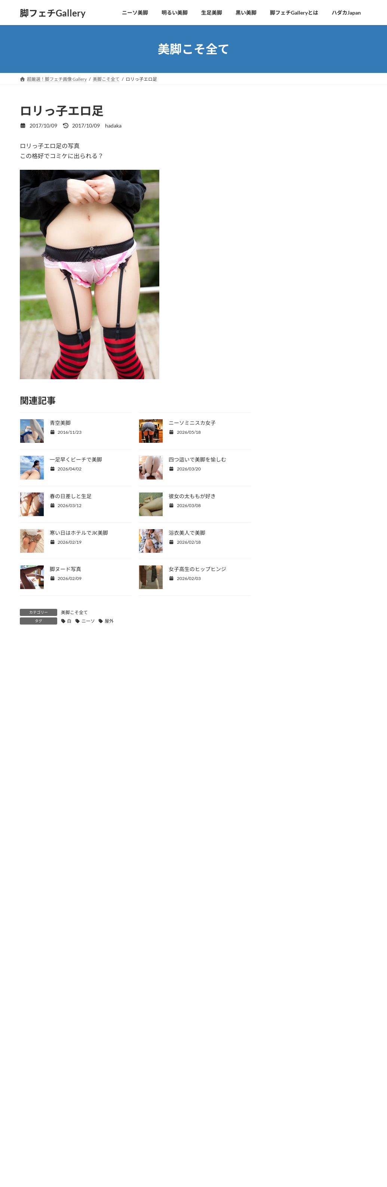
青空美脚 (60, 423)
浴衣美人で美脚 (187, 533)
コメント (35, 687)
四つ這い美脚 (291, 123)
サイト (29, 866)
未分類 (283, 260)
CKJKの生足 (290, 169)
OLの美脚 (287, 184)
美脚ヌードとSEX (296, 245)
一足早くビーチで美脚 (76, 459)
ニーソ (88, 621)
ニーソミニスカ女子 (192, 423)
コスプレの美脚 (294, 214)
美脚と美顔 (289, 153)
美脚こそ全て (74, 612)
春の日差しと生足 (71, 496)
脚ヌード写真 (65, 569)
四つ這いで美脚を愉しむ (197, 459)
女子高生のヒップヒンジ (197, 569)
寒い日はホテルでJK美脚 (79, 533)
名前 (26, 788)
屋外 (109, 621)
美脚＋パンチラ (294, 229)
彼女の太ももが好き (192, 496)
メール (29, 827)
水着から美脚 (291, 199)
